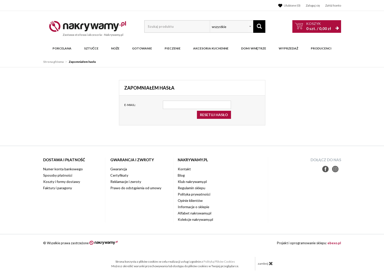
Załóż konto (333, 5)
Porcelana (62, 48)
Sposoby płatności (57, 175)
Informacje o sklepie (193, 207)
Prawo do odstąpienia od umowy (135, 188)
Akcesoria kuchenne (211, 48)
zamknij (265, 263)
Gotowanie (142, 48)
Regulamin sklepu (191, 188)
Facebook (325, 169)
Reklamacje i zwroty (125, 181)
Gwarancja (118, 169)
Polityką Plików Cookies (219, 261)
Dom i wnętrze (253, 48)
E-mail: (130, 105)
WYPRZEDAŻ (288, 48)
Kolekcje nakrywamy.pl (195, 219)
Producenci (321, 48)
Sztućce (91, 48)
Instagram (335, 169)
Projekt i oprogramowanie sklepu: (309, 243)
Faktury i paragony (57, 188)
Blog (181, 175)
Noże (115, 48)
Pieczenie (172, 48)
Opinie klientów (190, 200)
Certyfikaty (119, 175)
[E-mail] (197, 105)
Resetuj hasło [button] (214, 115)
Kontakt (184, 169)
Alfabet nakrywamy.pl (194, 213)
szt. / (318, 26)
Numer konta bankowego (63, 169)
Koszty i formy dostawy (61, 181)
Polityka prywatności (194, 194)
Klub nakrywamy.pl (192, 181)
